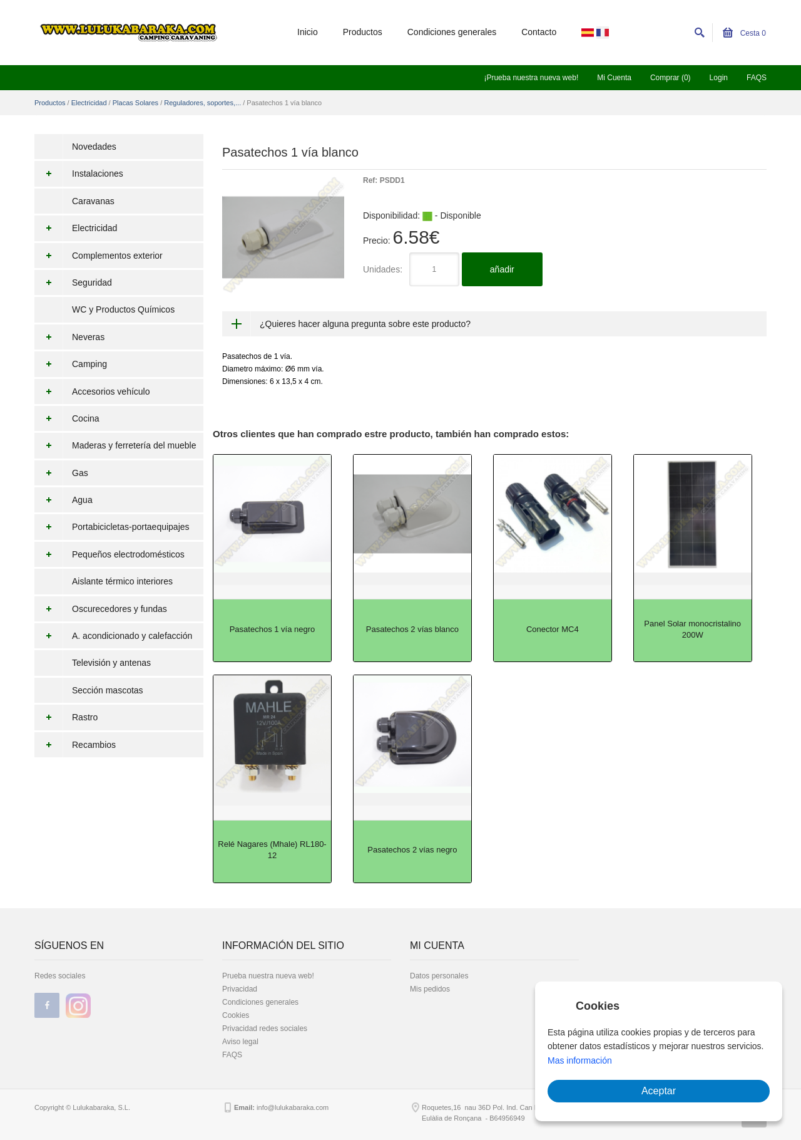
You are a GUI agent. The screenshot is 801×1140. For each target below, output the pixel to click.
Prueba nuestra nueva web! (268, 976)
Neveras (69, 337)
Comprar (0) (670, 77)
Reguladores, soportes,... (202, 102)
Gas (61, 472)
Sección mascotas (107, 690)
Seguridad (73, 282)
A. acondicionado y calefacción (113, 635)
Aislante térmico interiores (122, 581)
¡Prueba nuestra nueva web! (531, 77)
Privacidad (239, 989)
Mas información (580, 1060)
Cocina (66, 418)
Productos (362, 32)
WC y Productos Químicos (123, 309)
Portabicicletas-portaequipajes (112, 526)
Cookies (235, 1015)
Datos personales (439, 976)
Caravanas (93, 201)
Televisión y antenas (111, 663)
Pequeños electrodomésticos (109, 554)
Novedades (94, 147)
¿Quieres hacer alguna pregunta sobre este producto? (365, 324)
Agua (63, 499)
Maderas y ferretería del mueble (115, 445)
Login (719, 77)
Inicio (307, 32)
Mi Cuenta (614, 77)
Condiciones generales (451, 32)
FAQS (757, 77)
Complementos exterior (98, 255)
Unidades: (382, 269)
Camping (70, 363)
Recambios (75, 744)
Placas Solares (135, 102)
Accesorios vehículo (92, 391)
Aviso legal (240, 1041)
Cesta (744, 33)
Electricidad (89, 102)
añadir (502, 269)
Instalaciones (78, 173)
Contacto (538, 32)
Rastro (66, 717)
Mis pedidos (430, 989)
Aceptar (658, 1091)
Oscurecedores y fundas (100, 608)
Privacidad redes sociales (264, 1028)
